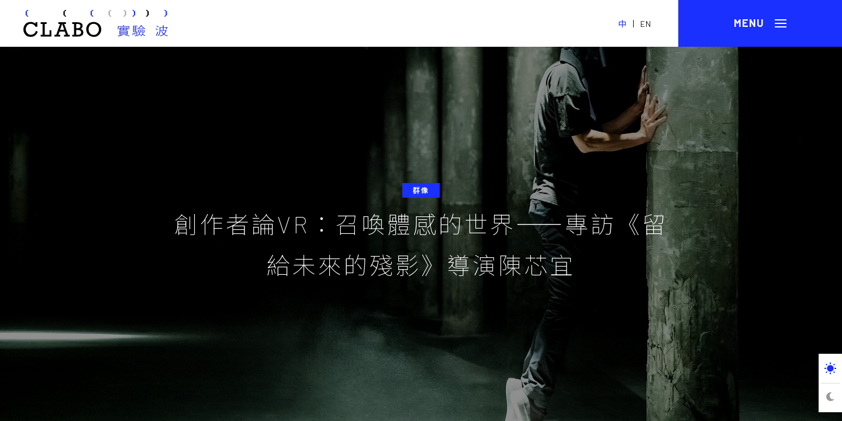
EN (645, 24)
